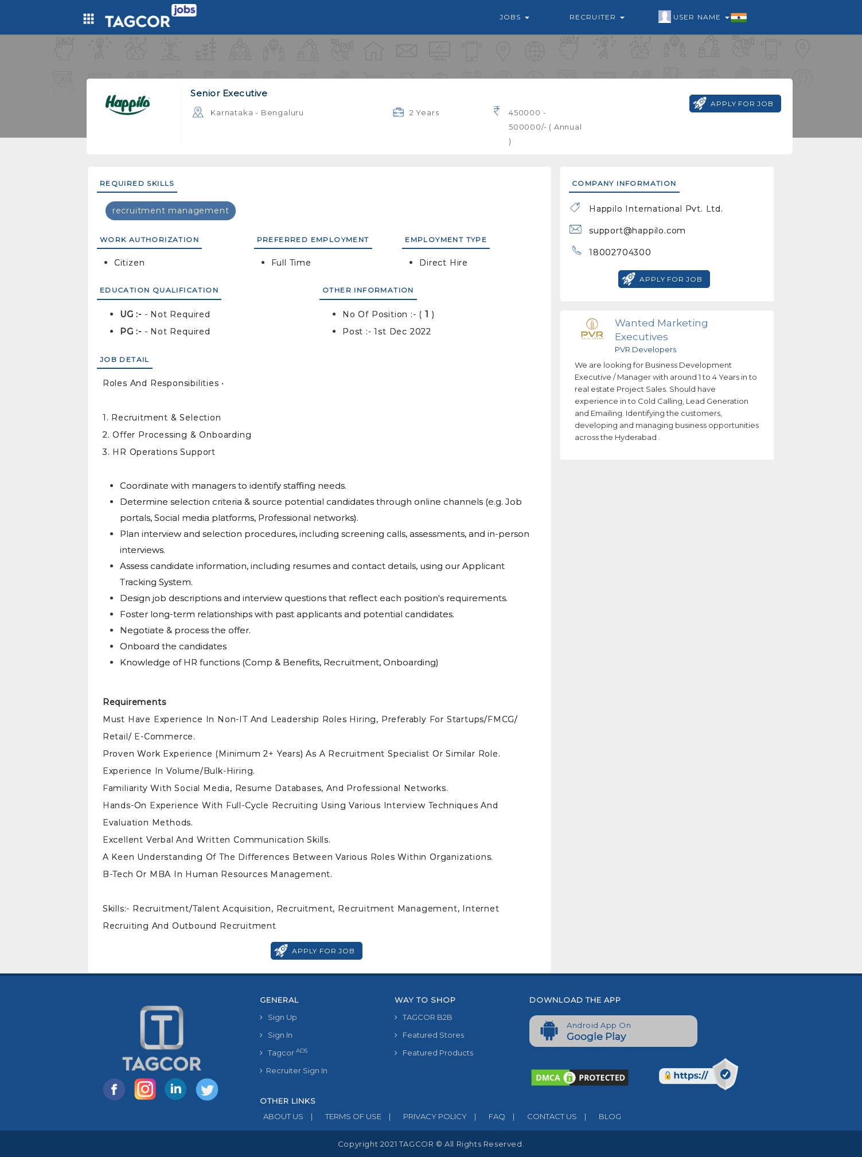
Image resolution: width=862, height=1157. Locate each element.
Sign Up (278, 1017)
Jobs (514, 17)
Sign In (276, 1034)
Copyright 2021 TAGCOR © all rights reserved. (431, 1143)
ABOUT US (281, 1116)
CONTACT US (541, 1116)
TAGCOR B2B (424, 1017)
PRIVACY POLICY (424, 1116)
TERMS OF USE (342, 1116)
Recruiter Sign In (293, 1070)
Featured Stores (429, 1034)
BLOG (599, 1116)
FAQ (486, 1116)
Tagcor (283, 1052)
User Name (702, 17)
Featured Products (434, 1052)
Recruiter (597, 17)
